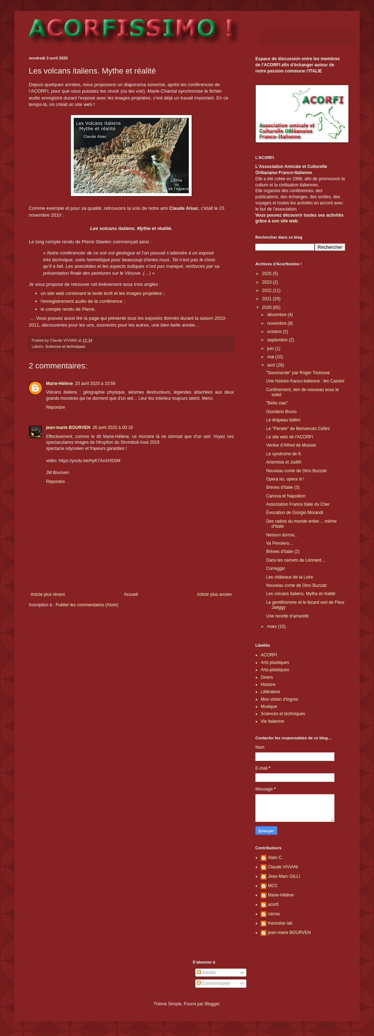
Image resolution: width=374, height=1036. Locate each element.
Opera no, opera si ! (285, 479)
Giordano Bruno (281, 411)
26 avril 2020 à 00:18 (112, 427)
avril (271, 365)
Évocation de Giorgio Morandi (294, 512)
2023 (267, 282)
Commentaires (213, 983)
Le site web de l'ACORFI (289, 436)
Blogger (212, 1003)
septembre (278, 339)
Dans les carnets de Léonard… (295, 560)
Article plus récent (48, 594)
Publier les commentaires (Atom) (87, 604)
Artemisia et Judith (284, 462)
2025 (267, 273)
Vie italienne (272, 721)
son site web (284, 220)
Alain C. (275, 857)
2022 (267, 290)
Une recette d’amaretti (287, 616)
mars (272, 626)
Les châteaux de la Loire (289, 577)
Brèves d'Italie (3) (283, 487)
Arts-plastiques (275, 669)
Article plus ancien (214, 594)
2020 (267, 307)
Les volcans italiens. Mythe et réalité (301, 593)
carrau (274, 913)
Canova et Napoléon (285, 496)
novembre (277, 323)
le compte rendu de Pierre (68, 309)
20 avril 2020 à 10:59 (95, 383)
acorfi (273, 904)
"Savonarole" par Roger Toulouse (298, 372)
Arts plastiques (275, 662)
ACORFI (269, 655)
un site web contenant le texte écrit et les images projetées (101, 293)
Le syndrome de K (283, 453)
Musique (269, 706)
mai (271, 356)
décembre (277, 314)
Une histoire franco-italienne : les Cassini (305, 381)
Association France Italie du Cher (298, 504)
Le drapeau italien (283, 419)
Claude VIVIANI (283, 866)
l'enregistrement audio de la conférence (81, 301)
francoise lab (280, 923)
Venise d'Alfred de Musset (291, 445)
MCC (273, 885)
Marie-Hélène (59, 383)
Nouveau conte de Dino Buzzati (296, 470)
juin (271, 348)
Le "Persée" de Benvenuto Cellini (298, 428)
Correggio (275, 568)
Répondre (55, 407)
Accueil (131, 594)
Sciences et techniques (65, 346)
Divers (267, 677)
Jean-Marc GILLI (284, 876)
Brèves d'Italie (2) (283, 551)
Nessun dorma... (282, 534)
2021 (267, 298)
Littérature (270, 691)
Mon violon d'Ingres (279, 699)
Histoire (268, 684)
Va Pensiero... (279, 543)
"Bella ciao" (277, 403)
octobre (275, 331)
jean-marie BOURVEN (68, 427)
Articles (206, 972)
